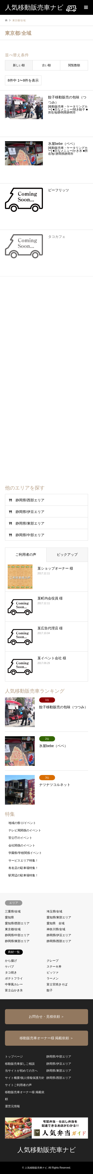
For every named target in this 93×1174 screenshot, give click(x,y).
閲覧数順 (74, 65)
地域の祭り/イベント (22, 823)
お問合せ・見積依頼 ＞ (46, 1017)
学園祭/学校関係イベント (25, 853)
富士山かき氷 (14, 990)
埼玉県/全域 (54, 911)
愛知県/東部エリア (59, 917)
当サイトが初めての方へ (21, 1070)
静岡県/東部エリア (30, 523)
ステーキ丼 (54, 966)
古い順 (46, 65)
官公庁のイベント (20, 838)
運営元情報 (12, 1106)
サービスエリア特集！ (23, 860)
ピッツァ (53, 972)
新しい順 (19, 65)
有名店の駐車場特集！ (23, 868)
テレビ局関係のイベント (24, 830)
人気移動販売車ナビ (46, 1149)
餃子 (50, 990)
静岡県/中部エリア (30, 535)
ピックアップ (67, 554)
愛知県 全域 (55, 923)
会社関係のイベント (21, 845)
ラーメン (53, 978)
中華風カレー (14, 984)
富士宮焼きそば (57, 984)
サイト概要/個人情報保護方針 (24, 1078)
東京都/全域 (13, 929)
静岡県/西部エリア (30, 500)
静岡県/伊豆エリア (30, 512)
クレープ (53, 960)
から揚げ (11, 960)
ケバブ (9, 966)
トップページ (14, 1056)
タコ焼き (11, 972)
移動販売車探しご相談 (20, 1063)
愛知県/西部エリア (17, 923)
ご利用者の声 (25, 554)
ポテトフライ (14, 978)
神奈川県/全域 (56, 929)
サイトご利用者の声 (18, 1085)
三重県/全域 (13, 911)
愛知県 (9, 917)
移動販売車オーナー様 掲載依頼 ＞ (47, 1038)
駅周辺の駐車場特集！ (23, 875)
